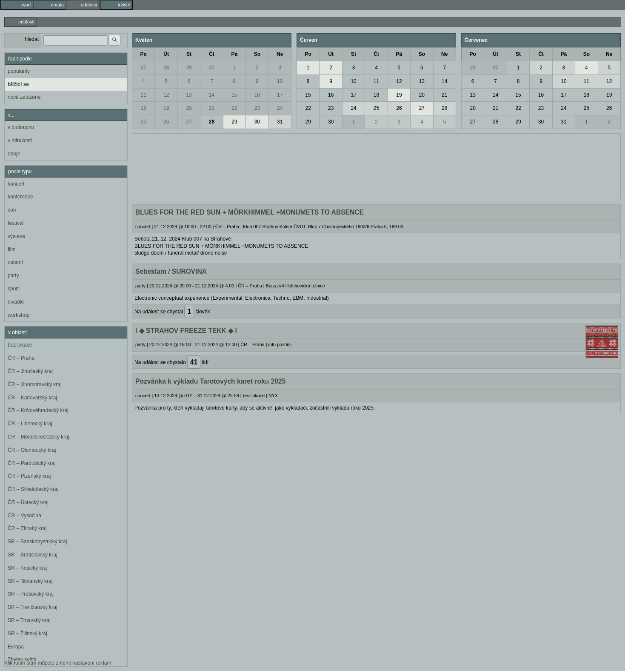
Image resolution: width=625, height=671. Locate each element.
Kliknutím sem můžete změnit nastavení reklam (57, 663)
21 (211, 108)
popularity (19, 71)
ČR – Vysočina (24, 516)
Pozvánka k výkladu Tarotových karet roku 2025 (210, 381)
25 (143, 122)
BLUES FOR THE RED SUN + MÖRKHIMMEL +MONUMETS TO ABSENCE (249, 212)
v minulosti (20, 140)
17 (280, 95)
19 (166, 108)
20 (188, 108)
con (12, 210)
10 (280, 81)
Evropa (16, 647)
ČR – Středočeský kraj (33, 489)
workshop (18, 315)
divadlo (16, 302)
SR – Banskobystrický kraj (37, 542)
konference (20, 197)
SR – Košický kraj (28, 568)
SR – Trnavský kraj (29, 620)
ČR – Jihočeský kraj (30, 371)
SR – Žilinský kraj (27, 634)
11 (143, 95)
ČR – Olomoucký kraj (32, 450)
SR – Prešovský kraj (31, 594)
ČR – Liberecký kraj (30, 424)
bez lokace (20, 345)
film (12, 249)
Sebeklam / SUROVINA (171, 271)
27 (143, 68)
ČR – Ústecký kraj (28, 502)
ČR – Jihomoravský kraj (35, 384)
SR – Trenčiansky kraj (32, 607)
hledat (32, 39)
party (13, 275)
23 (257, 108)
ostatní (15, 262)
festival (15, 223)
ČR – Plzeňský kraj (29, 476)
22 (234, 108)
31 (280, 122)
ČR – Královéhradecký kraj (38, 410)
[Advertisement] (376, 166)
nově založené (24, 97)
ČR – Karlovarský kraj (32, 398)
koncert (16, 184)
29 (188, 68)
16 (257, 95)
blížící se (18, 84)
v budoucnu (21, 127)
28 (166, 68)
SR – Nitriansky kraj (30, 581)
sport (13, 289)
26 (166, 122)
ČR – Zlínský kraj (27, 528)
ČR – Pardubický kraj (32, 463)
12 (166, 95)
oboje (14, 154)
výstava (16, 236)
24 (280, 108)
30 (211, 68)
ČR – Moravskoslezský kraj (38, 437)
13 (188, 95)
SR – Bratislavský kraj (32, 555)
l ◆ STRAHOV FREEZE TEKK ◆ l (186, 330)
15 (234, 95)
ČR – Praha (21, 358)
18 (143, 108)
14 (211, 95)
